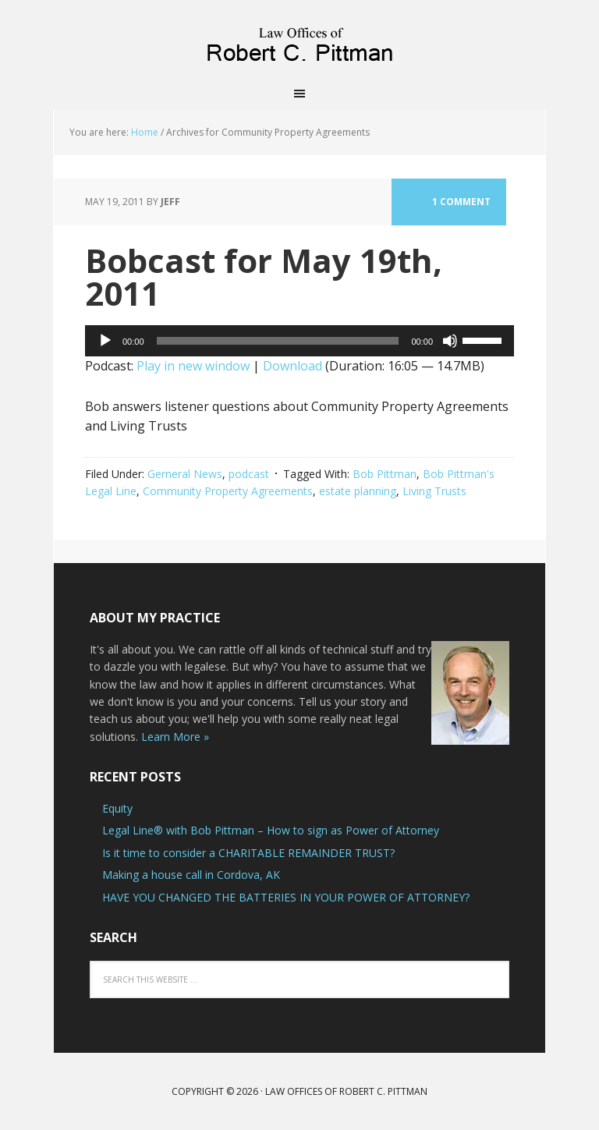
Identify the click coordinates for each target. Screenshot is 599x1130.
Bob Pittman (384, 473)
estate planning (357, 491)
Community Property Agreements (228, 491)
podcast (249, 473)
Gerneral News (184, 473)
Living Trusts (434, 491)
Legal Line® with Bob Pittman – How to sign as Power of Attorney (270, 830)
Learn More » (175, 736)
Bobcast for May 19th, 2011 (263, 276)
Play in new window (193, 365)
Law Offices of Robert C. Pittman (299, 39)
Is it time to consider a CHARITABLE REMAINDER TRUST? (248, 852)
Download (292, 365)
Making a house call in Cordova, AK (191, 874)
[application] (299, 340)
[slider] (278, 341)
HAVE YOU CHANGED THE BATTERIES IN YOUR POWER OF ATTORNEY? (286, 897)
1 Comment (461, 201)
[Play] (105, 341)
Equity (117, 808)
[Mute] (450, 341)
